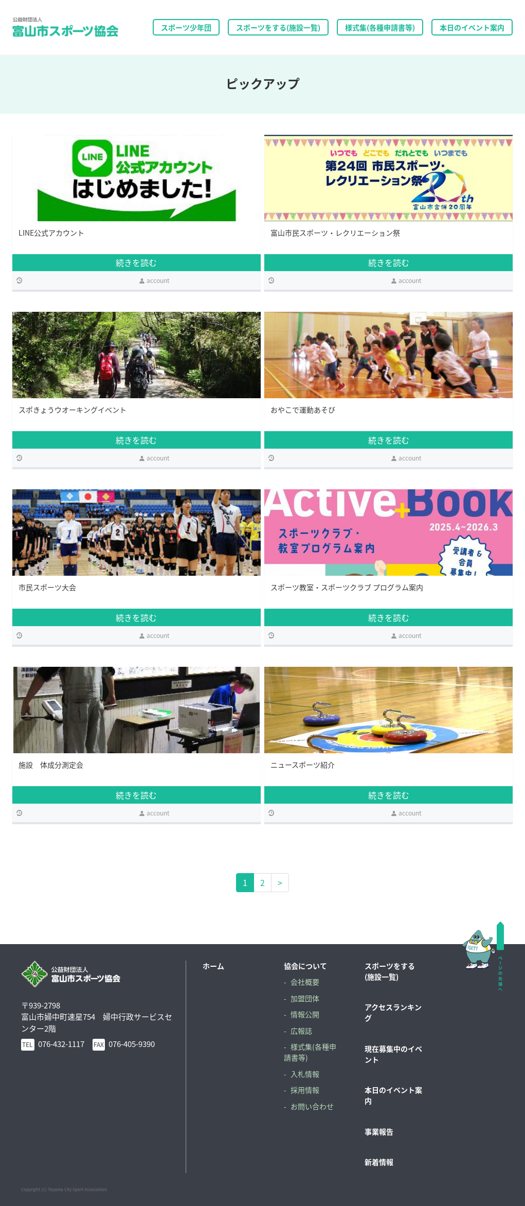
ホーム (213, 966)
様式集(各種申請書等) (380, 27)
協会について (305, 966)
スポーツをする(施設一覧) (390, 971)
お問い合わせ (312, 1106)
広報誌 (301, 1030)
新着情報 (379, 1162)
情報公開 (305, 1014)
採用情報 (305, 1090)
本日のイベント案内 (472, 27)
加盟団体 (305, 998)
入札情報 (305, 1074)
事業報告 (379, 1131)
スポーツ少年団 (186, 27)
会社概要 (305, 982)
